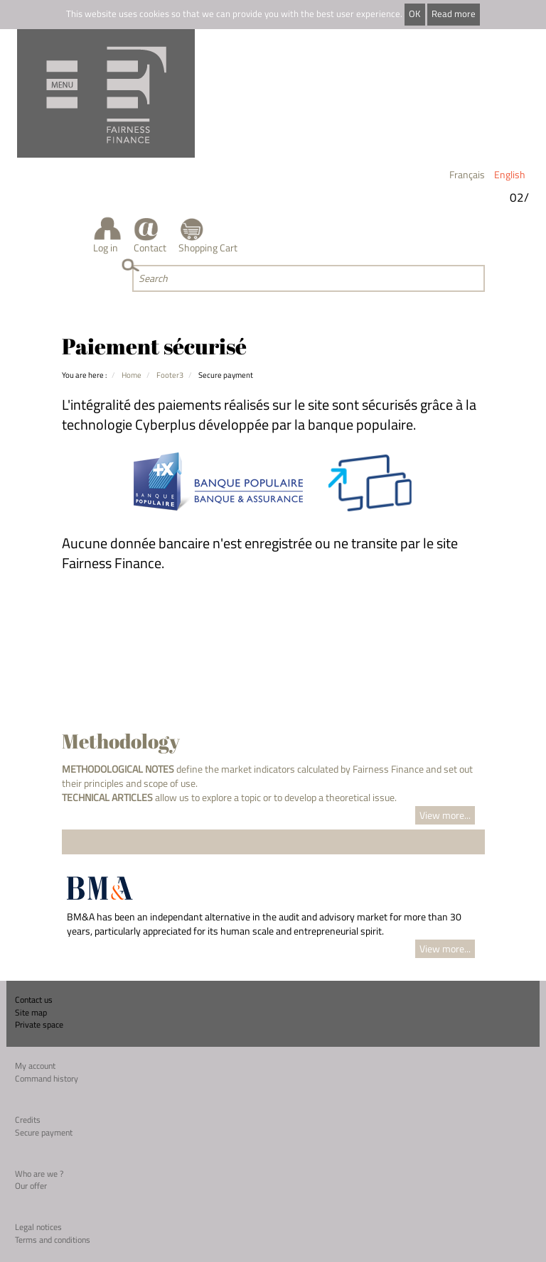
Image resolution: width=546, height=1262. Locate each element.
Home (131, 375)
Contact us (34, 999)
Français (467, 174)
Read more (454, 14)
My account (35, 1065)
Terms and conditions (52, 1239)
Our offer (31, 1185)
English (509, 174)
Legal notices (38, 1227)
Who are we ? (39, 1173)
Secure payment (44, 1132)
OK (414, 14)
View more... (445, 814)
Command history (46, 1078)
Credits (28, 1119)
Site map (31, 1012)
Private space (39, 1024)
